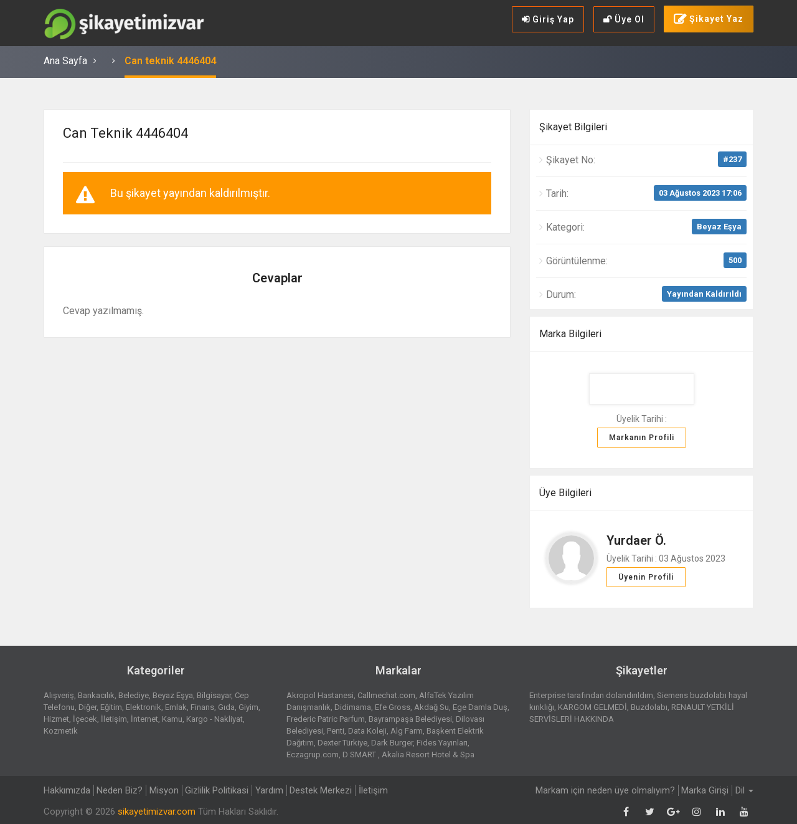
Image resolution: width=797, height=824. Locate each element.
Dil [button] (744, 790)
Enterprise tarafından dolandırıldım (591, 695)
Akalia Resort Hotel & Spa (428, 754)
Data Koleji (367, 730)
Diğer (87, 707)
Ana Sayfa (65, 61)
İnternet (144, 719)
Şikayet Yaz (708, 19)
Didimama (352, 707)
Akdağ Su (431, 707)
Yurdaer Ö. (636, 540)
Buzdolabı (649, 707)
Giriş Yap (548, 19)
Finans (202, 707)
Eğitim (111, 707)
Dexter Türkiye (342, 742)
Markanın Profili (641, 437)
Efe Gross (392, 707)
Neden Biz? (120, 790)
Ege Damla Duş (480, 707)
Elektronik (143, 707)
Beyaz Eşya (719, 226)
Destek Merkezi (322, 790)
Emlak (176, 707)
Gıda (226, 707)
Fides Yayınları (442, 742)
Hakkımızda (67, 790)
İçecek (85, 719)
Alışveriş (59, 695)
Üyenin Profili (646, 577)
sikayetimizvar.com (157, 811)
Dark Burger (392, 742)
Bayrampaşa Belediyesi (410, 719)
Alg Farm (406, 730)
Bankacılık (96, 695)
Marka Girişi (705, 790)
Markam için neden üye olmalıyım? (604, 790)
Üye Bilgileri (565, 493)
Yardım (271, 790)
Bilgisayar (214, 695)
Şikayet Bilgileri (573, 127)
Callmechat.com (386, 695)
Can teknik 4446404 (170, 61)
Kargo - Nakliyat (214, 719)
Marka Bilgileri (570, 334)
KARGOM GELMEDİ (592, 707)
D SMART (360, 754)
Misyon (164, 790)
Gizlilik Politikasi (218, 790)
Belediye (133, 695)
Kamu (172, 719)
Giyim (248, 707)
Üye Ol (623, 19)
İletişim (114, 719)
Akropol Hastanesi (320, 695)
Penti (335, 730)
